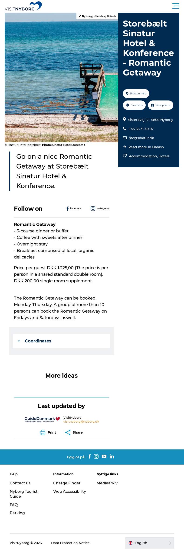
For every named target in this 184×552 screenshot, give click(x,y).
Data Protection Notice (70, 543)
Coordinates (34, 341)
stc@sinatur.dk (141, 138)
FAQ (14, 505)
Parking (17, 513)
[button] (112, 6)
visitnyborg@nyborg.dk (81, 421)
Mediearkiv (107, 483)
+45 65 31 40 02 (141, 129)
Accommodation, (144, 156)
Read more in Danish (146, 147)
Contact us (20, 483)
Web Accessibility (69, 491)
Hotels (164, 156)
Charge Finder (67, 483)
